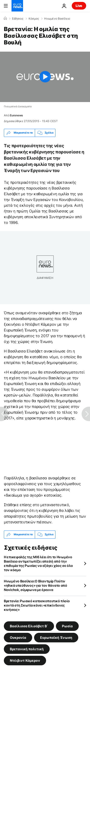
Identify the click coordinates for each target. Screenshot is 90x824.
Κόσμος (34, 18)
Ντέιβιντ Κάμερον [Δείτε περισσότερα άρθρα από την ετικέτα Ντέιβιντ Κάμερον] (25, 660)
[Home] (5, 18)
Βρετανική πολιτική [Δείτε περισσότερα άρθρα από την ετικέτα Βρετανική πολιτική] (27, 649)
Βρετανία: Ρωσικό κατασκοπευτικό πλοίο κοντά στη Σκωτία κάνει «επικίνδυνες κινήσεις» (37, 605)
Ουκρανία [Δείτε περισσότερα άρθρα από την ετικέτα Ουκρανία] (18, 637)
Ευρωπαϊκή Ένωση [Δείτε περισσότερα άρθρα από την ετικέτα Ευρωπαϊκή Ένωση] (56, 637)
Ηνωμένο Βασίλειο (57, 18)
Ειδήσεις (17, 18)
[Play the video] (45, 77)
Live (79, 6)
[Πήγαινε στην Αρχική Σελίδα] (17, 5)
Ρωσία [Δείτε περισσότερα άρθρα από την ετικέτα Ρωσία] (67, 626)
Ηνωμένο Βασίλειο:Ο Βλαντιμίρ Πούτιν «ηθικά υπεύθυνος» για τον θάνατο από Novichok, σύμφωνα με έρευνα (35, 585)
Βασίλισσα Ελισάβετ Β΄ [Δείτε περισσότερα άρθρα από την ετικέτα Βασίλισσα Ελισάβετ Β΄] (29, 626)
